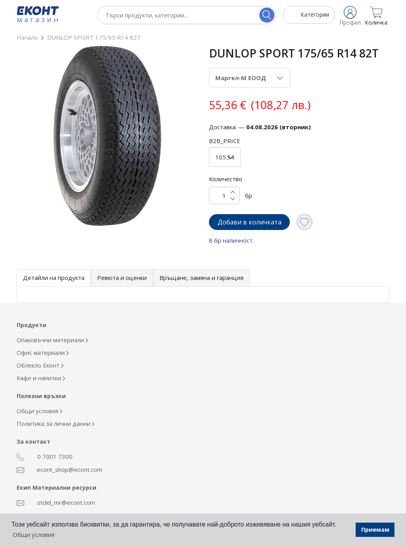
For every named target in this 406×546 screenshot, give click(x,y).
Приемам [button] (375, 529)
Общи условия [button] (33, 534)
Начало (27, 37)
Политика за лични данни (55, 423)
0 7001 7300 (45, 456)
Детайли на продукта (53, 278)
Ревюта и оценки (122, 278)
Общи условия (39, 411)
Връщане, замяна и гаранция (201, 278)
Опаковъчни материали (52, 340)
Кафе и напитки (41, 378)
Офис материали (43, 352)
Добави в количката (250, 222)
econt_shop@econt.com (59, 469)
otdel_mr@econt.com (56, 502)
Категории (315, 14)
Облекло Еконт (40, 365)
